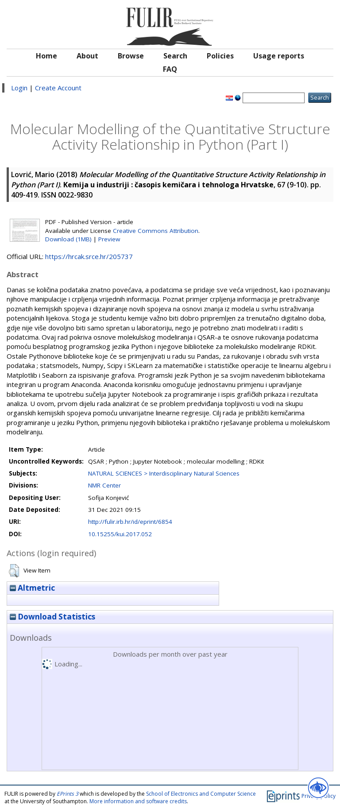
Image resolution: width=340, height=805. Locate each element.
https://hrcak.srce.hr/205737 (89, 256)
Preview (109, 239)
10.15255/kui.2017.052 (120, 534)
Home (46, 56)
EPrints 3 (67, 793)
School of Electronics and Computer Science (201, 793)
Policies (220, 56)
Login (19, 87)
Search (175, 56)
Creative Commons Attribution (155, 231)
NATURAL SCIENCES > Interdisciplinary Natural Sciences (164, 473)
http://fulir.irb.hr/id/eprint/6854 (130, 522)
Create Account (58, 87)
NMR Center (104, 485)
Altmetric (32, 588)
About (87, 56)
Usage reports (278, 56)
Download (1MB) (68, 239)
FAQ (170, 69)
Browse (131, 56)
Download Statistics (52, 616)
